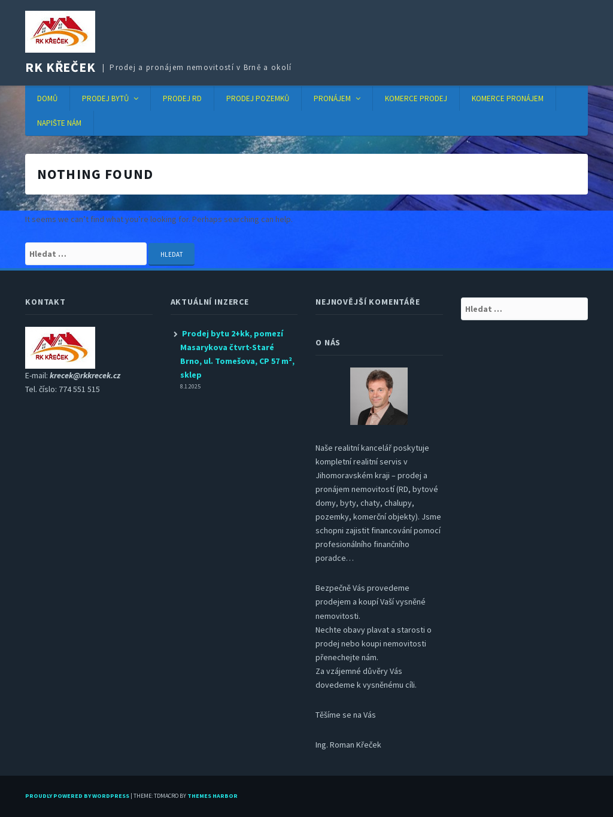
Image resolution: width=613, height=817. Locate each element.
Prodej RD (182, 98)
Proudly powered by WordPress (77, 796)
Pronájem (332, 98)
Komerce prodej (416, 98)
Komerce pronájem (508, 98)
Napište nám (59, 123)
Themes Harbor (212, 796)
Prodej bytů (105, 98)
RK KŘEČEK (60, 67)
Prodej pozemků (257, 98)
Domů (47, 98)
